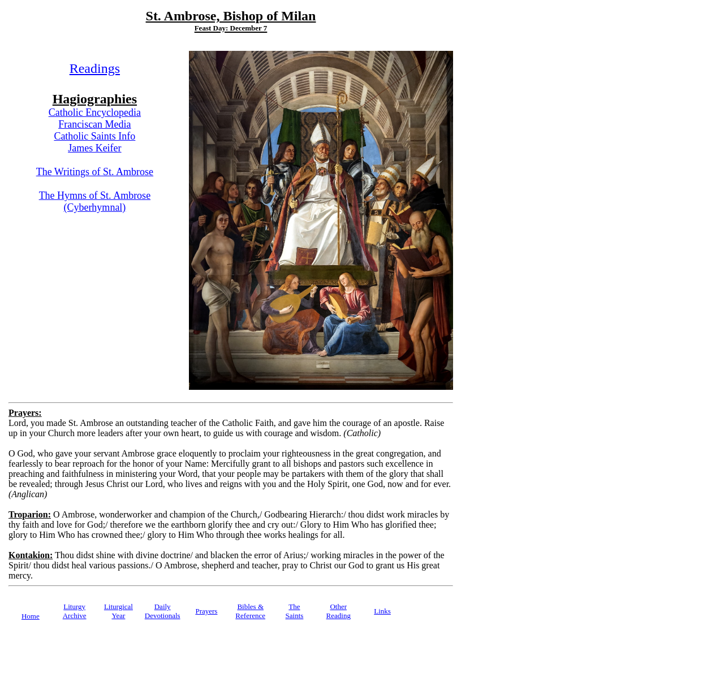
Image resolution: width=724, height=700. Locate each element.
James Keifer (94, 148)
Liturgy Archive (75, 611)
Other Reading (338, 611)
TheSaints (295, 611)
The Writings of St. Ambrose (94, 171)
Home (30, 616)
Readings (95, 68)
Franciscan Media (94, 124)
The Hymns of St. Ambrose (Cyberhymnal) (95, 201)
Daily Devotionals (162, 611)
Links (382, 611)
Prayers (206, 611)
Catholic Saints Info (94, 136)
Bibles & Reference (250, 611)
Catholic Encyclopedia (95, 112)
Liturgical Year (118, 611)
